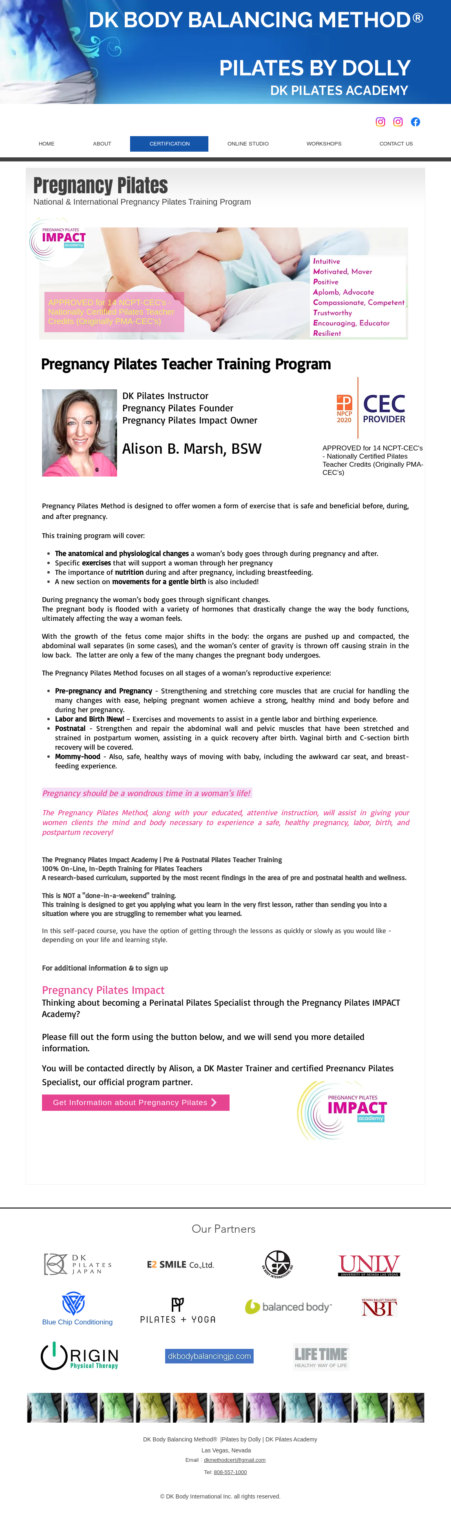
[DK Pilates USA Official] (380, 122)
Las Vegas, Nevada (225, 1450)
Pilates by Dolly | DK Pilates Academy (269, 1439)
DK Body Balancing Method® (181, 1439)
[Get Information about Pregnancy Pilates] (136, 1103)
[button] (247, 144)
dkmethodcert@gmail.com (234, 1460)
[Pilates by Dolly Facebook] (415, 122)
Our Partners (224, 1229)
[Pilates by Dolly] (398, 122)
